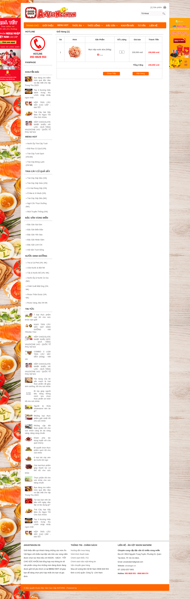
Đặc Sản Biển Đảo (34, 229)
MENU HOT (62, 25)
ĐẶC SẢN (112, 25)
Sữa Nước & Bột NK (35, 268)
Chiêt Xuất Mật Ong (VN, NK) (37, 288)
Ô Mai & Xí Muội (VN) (36, 193)
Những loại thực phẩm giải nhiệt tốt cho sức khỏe (42, 418)
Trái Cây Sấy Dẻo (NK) (36, 198)
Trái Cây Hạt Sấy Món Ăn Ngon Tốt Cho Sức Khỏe (42, 114)
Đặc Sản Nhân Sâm (35, 240)
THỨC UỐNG (95, 25)
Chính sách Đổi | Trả (80, 558)
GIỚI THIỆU (47, 25)
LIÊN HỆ (153, 25)
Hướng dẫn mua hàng (80, 550)
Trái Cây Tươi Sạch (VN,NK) (35, 155)
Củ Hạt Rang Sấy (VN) (36, 188)
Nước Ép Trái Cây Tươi (36, 143)
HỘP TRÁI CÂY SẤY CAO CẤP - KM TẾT (42, 105)
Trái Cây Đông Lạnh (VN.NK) (35, 163)
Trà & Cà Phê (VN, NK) (36, 263)
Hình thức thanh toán (80, 554)
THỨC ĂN (78, 25)
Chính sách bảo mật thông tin (83, 561)
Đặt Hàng (141, 73)
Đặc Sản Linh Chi (34, 245)
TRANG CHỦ (32, 25)
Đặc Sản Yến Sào (34, 235)
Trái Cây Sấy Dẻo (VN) (36, 178)
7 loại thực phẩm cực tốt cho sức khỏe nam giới (38, 317)
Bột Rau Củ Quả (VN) (36, 148)
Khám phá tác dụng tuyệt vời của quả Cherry (42, 440)
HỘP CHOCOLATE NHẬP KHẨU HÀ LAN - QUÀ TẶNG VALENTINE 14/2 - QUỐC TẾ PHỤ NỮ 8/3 (38, 127)
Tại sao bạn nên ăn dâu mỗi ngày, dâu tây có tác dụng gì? (42, 502)
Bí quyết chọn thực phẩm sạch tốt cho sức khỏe (42, 450)
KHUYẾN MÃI (127, 25)
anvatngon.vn (130, 566)
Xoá (100, 55)
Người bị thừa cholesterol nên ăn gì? (42, 408)
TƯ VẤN (141, 25)
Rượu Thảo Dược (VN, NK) (36, 296)
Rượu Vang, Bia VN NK (37, 303)
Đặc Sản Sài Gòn (34, 224)
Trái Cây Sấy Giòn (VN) (36, 183)
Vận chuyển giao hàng (80, 565)
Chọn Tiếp (111, 73)
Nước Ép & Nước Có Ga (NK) (37, 279)
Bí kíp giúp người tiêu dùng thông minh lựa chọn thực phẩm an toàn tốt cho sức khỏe (38, 396)
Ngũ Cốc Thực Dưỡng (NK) (36, 205)
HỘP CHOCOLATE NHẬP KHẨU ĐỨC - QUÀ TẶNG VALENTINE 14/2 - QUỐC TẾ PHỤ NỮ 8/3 (38, 342)
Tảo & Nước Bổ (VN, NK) (37, 273)
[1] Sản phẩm (156, 7)
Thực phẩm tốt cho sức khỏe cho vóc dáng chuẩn (42, 480)
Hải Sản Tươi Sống (35, 250)
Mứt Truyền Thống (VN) (37, 212)
